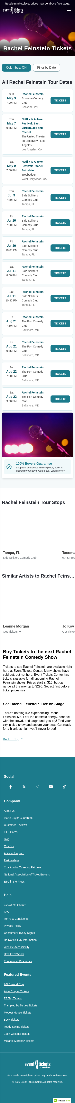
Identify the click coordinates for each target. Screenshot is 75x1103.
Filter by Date (46, 67)
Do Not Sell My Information (20, 940)
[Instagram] (37, 787)
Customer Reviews (15, 825)
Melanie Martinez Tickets (19, 1040)
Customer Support (15, 904)
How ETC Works (14, 954)
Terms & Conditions (16, 918)
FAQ (6, 911)
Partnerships (11, 860)
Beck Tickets (11, 1019)
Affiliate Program (14, 853)
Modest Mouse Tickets (17, 1012)
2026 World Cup (14, 984)
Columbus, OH (16, 67)
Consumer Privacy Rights (19, 932)
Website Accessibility (16, 947)
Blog (6, 839)
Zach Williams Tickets (17, 1033)
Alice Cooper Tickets (16, 991)
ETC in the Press (14, 881)
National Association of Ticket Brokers (27, 874)
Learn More (58, 470)
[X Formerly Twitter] (24, 787)
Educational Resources (18, 961)
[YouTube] (51, 787)
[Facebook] (10, 787)
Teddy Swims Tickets (16, 1026)
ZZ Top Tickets (13, 998)
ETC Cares (10, 832)
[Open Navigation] (69, 10)
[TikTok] (64, 787)
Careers (9, 846)
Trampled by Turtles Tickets (20, 1005)
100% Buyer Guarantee (18, 817)
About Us (9, 810)
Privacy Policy (12, 925)
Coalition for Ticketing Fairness (22, 867)
